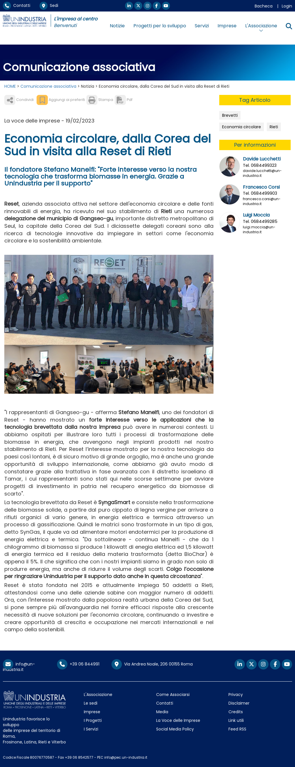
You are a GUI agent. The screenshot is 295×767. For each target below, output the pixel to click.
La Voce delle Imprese (178, 720)
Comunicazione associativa (48, 86)
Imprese (227, 25)
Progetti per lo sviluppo (159, 25)
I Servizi (91, 729)
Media (162, 712)
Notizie (117, 25)
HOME (10, 86)
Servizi (202, 25)
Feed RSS (237, 729)
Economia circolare (241, 127)
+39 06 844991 (78, 664)
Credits (235, 712)
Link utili (236, 720)
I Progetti (93, 720)
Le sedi (90, 703)
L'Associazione (98, 694)
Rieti (274, 127)
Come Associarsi (173, 694)
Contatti (16, 5)
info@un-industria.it (19, 666)
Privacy (235, 694)
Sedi (48, 5)
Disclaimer (238, 703)
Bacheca (264, 6)
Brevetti (230, 115)
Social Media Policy (175, 729)
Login (287, 6)
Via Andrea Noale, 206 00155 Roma (152, 664)
